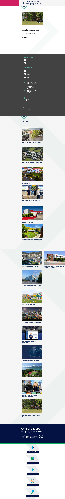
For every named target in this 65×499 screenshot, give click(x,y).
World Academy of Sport (32, 90)
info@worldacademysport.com (33, 60)
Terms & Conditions (27, 109)
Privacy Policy (26, 107)
